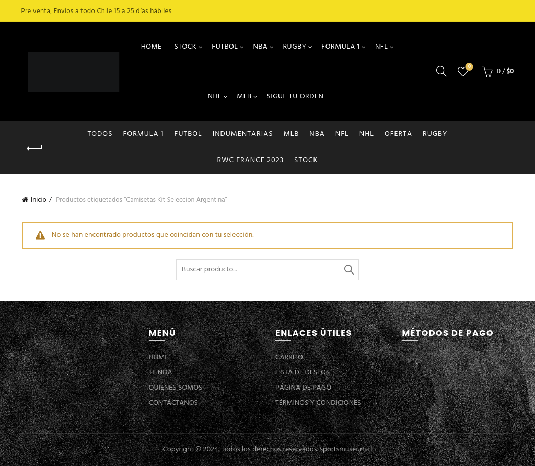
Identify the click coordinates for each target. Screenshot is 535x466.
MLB (244, 96)
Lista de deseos (468, 67)
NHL (215, 96)
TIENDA (160, 373)
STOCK (185, 47)
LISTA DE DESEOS (302, 373)
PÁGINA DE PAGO (303, 388)
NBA (260, 47)
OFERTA (398, 134)
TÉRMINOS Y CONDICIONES (318, 403)
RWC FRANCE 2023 (250, 160)
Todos (100, 134)
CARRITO (289, 357)
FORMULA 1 (340, 47)
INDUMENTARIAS (243, 134)
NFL (381, 47)
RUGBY (294, 47)
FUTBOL (225, 47)
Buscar (348, 269)
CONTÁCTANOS (173, 403)
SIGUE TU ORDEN (294, 96)
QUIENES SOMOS (176, 388)
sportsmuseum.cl (346, 450)
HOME (151, 47)
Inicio (38, 200)
